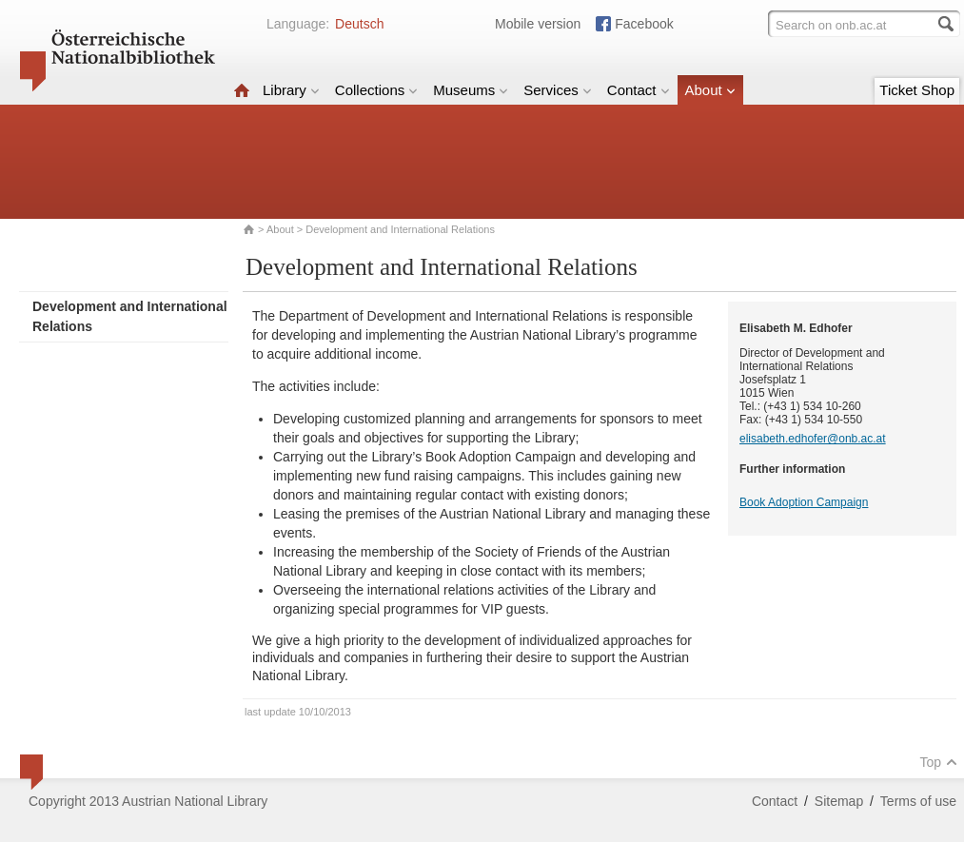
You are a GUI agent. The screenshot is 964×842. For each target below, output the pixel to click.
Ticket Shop (916, 90)
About (710, 90)
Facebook (644, 23)
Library (291, 90)
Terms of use (918, 801)
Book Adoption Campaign (803, 502)
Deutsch (359, 23)
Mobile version (537, 23)
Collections (376, 90)
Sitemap (839, 801)
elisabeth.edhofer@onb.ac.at (812, 438)
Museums (470, 90)
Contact (638, 90)
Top (938, 762)
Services (557, 90)
